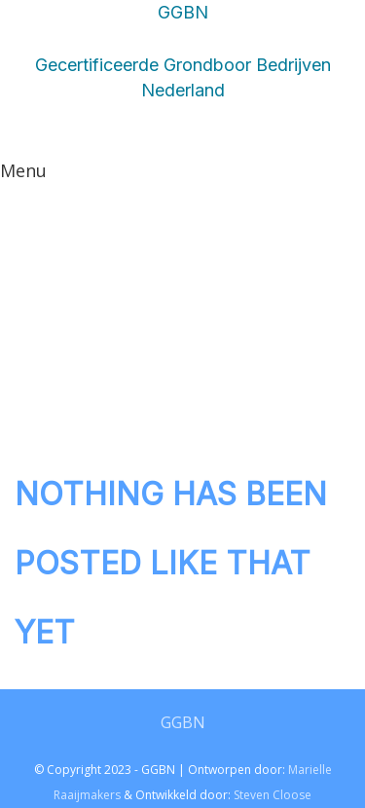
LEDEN (118, 182)
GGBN (183, 722)
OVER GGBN (219, 248)
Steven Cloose (272, 795)
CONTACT (230, 182)
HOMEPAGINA (210, 313)
